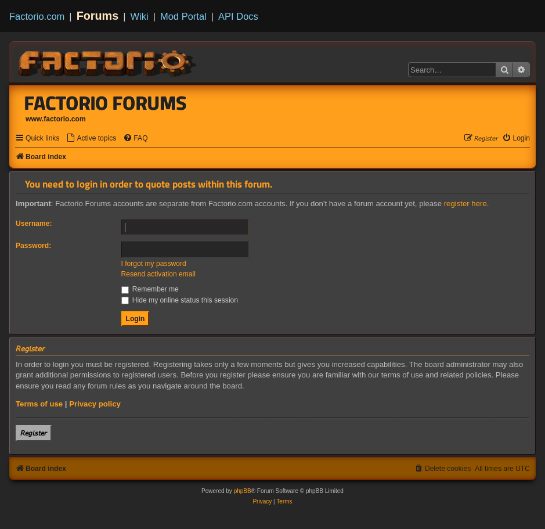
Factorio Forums (105, 102)
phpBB (242, 491)
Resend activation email (158, 274)
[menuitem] (91, 138)
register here (465, 203)
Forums (98, 15)
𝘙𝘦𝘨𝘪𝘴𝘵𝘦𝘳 (33, 433)
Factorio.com (36, 16)
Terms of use (39, 404)
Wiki (140, 16)
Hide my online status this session (180, 300)
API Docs (238, 16)
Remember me (150, 289)
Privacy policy (95, 404)
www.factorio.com (56, 119)
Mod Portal (183, 16)
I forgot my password (153, 264)
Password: (33, 246)
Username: (34, 223)
